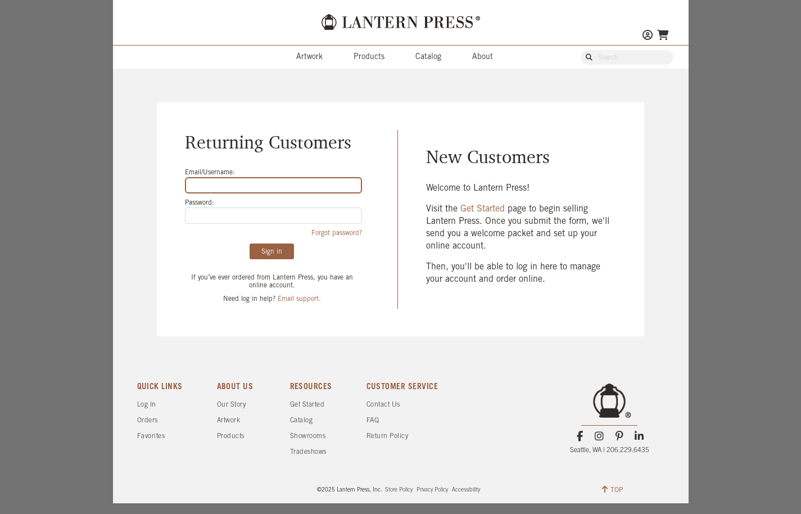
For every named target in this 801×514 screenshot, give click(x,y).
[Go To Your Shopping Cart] (662, 36)
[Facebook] (580, 436)
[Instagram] (599, 436)
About (482, 57)
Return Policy (387, 436)
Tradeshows (308, 452)
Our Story (231, 405)
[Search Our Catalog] (632, 58)
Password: (199, 203)
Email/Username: (210, 172)
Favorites (151, 436)
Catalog (428, 57)
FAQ (372, 420)
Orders (147, 420)
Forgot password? (336, 233)
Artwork (309, 57)
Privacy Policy (432, 490)
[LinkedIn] (639, 436)
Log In (146, 405)
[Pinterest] (619, 436)
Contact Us (383, 405)
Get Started (484, 209)
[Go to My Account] (647, 36)
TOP (612, 489)
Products (369, 57)
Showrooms (308, 436)
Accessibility (466, 490)
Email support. (299, 299)
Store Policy (399, 490)
